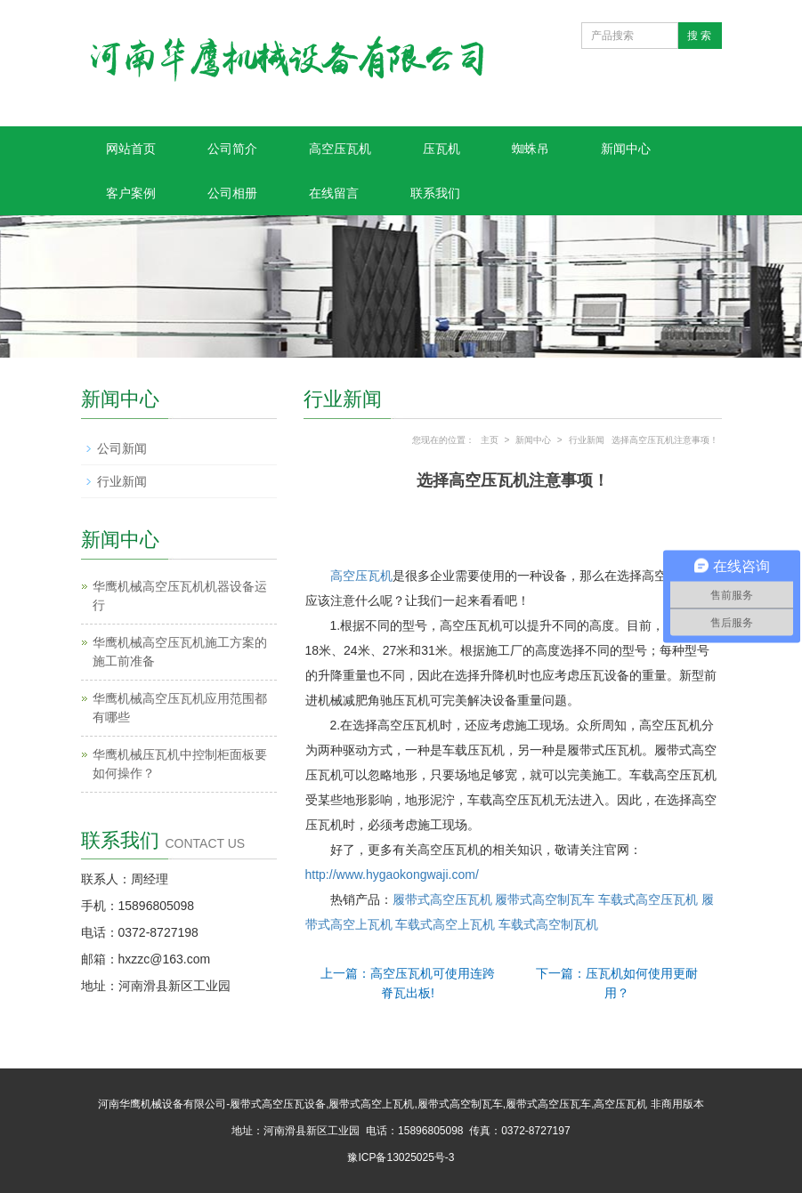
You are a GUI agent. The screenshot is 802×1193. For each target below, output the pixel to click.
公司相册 (232, 193)
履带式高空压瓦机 (444, 899)
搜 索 (699, 35)
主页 (489, 440)
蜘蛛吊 (530, 148)
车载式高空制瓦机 (548, 924)
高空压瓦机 (340, 148)
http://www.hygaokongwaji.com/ (392, 874)
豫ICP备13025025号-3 (400, 1157)
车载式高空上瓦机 (445, 924)
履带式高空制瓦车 (545, 899)
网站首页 (131, 148)
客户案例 (131, 193)
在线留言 (334, 193)
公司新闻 (122, 448)
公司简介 (232, 148)
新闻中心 (626, 148)
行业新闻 (586, 440)
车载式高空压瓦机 (648, 899)
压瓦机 (441, 148)
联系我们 (435, 193)
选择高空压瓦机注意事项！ (665, 440)
